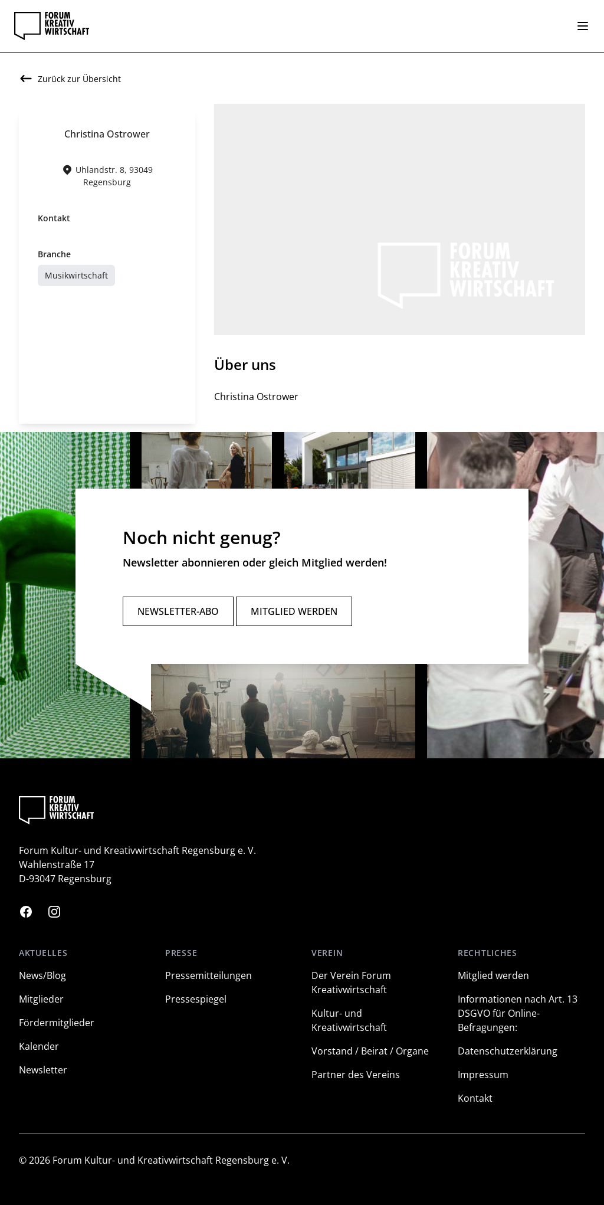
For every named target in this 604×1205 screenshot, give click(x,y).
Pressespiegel (195, 999)
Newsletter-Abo (178, 611)
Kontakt (475, 1098)
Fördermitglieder (56, 1022)
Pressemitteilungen (208, 975)
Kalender (39, 1046)
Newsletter (43, 1069)
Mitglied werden (294, 611)
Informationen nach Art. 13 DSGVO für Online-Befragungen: (517, 1013)
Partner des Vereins (355, 1074)
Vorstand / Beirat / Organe (370, 1050)
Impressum (483, 1074)
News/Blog (42, 975)
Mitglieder (41, 999)
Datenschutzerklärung (507, 1050)
